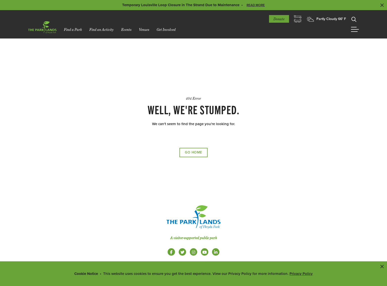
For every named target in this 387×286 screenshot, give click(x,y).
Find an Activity (101, 29)
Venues (144, 29)
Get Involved (166, 29)
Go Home (193, 152)
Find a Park (73, 29)
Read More (256, 5)
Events (126, 29)
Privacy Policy (301, 273)
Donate (279, 19)
